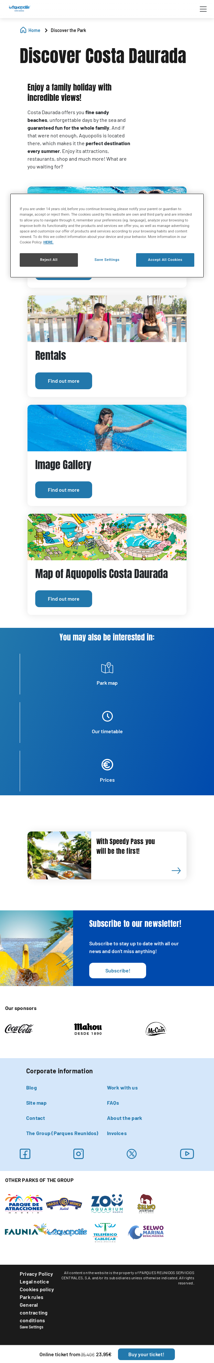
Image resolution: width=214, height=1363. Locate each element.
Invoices (117, 1133)
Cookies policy (37, 1289)
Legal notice (34, 1281)
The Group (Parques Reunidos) (62, 1133)
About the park (124, 1118)
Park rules (31, 1297)
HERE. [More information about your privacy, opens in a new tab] (48, 242)
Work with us (122, 1087)
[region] (107, 236)
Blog (31, 1087)
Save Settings (31, 1327)
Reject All (49, 259)
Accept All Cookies (165, 259)
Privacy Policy (36, 1274)
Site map (36, 1103)
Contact (35, 1118)
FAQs (113, 1103)
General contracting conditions (34, 1312)
